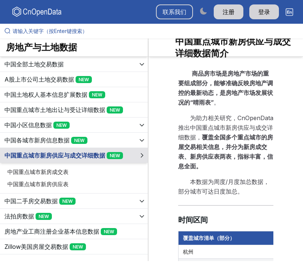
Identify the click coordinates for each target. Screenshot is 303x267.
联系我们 (174, 12)
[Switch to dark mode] (203, 11)
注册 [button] (228, 12)
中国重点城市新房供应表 (38, 184)
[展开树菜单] (74, 64)
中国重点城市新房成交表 (38, 171)
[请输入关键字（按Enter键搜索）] (154, 31)
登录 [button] (264, 12)
